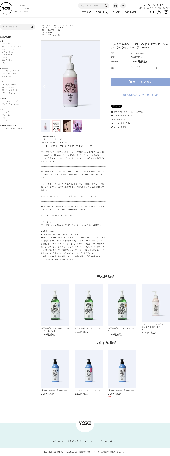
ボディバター (7, 55)
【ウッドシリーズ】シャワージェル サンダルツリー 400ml (68, 390)
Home (4, 82)
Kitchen (5, 68)
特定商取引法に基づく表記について (81, 441)
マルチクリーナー (9, 85)
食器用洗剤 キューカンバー (87, 328)
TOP (42, 25)
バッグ (4, 118)
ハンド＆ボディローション (64, 25)
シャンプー (6, 57)
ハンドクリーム (8, 49)
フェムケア (6, 63)
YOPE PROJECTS (9, 126)
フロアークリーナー (9, 93)
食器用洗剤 (6, 76)
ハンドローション (9, 74)
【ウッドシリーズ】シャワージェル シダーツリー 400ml (134, 390)
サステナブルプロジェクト (12, 129)
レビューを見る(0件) (120, 123)
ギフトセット (7, 115)
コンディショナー (9, 60)
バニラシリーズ (54, 35)
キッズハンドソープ (9, 101)
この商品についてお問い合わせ (140, 95)
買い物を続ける (118, 119)
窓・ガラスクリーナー (10, 90)
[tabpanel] (73, 79)
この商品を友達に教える (122, 116)
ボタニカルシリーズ (55, 28)
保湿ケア (51, 32)
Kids (4, 98)
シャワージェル (8, 52)
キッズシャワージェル (10, 104)
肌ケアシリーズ (54, 30)
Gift (3, 109)
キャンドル (6, 112)
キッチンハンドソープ (10, 71)
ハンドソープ (7, 44)
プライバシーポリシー (108, 441)
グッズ (4, 120)
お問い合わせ (58, 441)
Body (49, 25)
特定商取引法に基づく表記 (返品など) (127, 112)
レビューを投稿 (118, 127)
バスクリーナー (8, 87)
